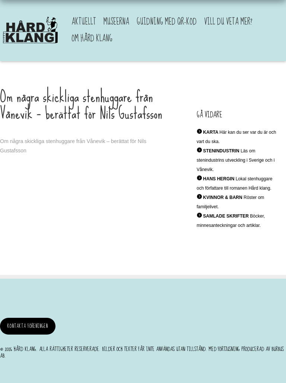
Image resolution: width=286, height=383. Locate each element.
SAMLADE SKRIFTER (226, 216)
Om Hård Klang (92, 38)
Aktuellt (84, 22)
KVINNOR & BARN (222, 197)
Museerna (116, 22)
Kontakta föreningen (27, 326)
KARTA (210, 132)
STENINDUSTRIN (221, 150)
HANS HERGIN (218, 178)
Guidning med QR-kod (167, 22)
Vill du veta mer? (228, 22)
